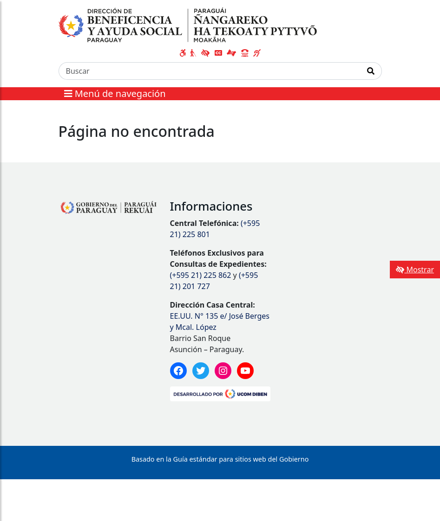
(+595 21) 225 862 (200, 275)
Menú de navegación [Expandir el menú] (115, 93)
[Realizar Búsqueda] (371, 71)
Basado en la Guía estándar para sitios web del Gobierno (220, 459)
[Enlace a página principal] (188, 24)
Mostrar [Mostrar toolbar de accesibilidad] (415, 269)
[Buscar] (210, 71)
